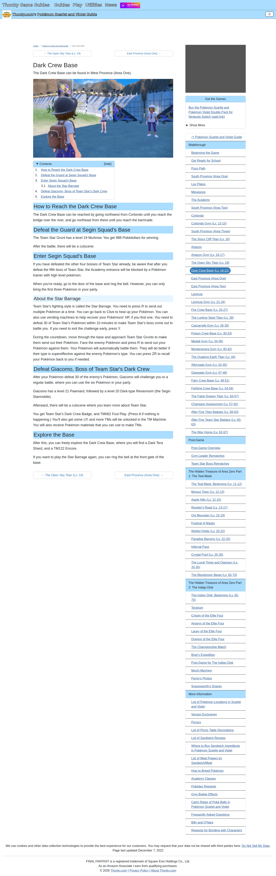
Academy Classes (203, 778)
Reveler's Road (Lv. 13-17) (209, 507)
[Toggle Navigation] (269, 14)
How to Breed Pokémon (207, 770)
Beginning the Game (205, 152)
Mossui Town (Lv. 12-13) (207, 491)
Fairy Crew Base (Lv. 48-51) (210, 380)
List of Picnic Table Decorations (212, 730)
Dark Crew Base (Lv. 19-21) (210, 270)
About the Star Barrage (63, 186)
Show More (197, 125)
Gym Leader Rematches (207, 455)
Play (77, 4)
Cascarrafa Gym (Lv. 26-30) (210, 325)
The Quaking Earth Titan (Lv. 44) (213, 357)
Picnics (196, 722)
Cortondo (197, 215)
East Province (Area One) (208, 278)
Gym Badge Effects (204, 794)
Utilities (93, 4)
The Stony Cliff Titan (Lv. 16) (210, 239)
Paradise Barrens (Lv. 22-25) (210, 539)
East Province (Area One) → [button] (144, 53)
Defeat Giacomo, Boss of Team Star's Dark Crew (74, 191)
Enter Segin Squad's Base (59, 180)
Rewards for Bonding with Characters (216, 830)
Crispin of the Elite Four (207, 615)
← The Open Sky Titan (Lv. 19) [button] (62, 53)
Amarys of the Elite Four (207, 623)
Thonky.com (23, 14)
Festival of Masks (203, 523)
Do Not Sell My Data (255, 845)
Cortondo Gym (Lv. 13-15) (209, 223)
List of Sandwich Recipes (208, 738)
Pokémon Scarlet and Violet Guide (67, 14)
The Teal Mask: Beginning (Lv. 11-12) (216, 484)
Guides (62, 4)
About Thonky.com (163, 870)
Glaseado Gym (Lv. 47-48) (209, 372)
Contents (75, 164)
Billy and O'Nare (202, 822)
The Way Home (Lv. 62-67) (209, 432)
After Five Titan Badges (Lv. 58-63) (215, 412)
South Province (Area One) (209, 176)
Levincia (197, 294)
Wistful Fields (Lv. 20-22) (208, 531)
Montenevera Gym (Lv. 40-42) (211, 349)
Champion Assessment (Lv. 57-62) (214, 404)
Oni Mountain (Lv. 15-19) (208, 515)
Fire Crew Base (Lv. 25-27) (209, 309)
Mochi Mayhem (201, 670)
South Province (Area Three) (210, 231)
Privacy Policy (139, 870)
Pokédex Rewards (203, 786)
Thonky (26, 4)
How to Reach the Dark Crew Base (64, 169)
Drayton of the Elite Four (207, 639)
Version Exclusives (204, 714)
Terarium (197, 607)
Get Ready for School (206, 160)
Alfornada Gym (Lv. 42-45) (209, 364)
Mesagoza (198, 192)
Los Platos (198, 184)
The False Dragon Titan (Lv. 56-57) (215, 396)
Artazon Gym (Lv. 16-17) (208, 254)
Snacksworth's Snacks (206, 686)
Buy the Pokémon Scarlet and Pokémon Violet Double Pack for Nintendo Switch (211, 112)
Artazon (196, 247)
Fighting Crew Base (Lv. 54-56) (212, 388)
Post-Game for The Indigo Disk (212, 662)
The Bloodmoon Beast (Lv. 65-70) (214, 575)
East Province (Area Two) (208, 286)
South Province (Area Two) (209, 207)
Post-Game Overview (205, 448)
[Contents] (74, 180)
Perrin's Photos (201, 678)
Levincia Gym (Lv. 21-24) (208, 302)
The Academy (200, 200)
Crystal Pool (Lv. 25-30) (207, 554)
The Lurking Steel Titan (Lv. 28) (212, 317)
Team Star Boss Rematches (210, 463)
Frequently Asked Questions (210, 814)
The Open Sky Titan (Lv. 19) (210, 262)
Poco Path (198, 168)
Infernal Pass (200, 546)
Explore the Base (52, 196)
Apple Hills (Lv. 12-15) (206, 499)
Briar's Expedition (203, 654)
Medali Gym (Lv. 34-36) (207, 341)
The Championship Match (208, 647)
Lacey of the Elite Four (206, 631)
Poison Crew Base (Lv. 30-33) (211, 333)
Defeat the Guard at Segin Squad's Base (68, 175)
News (111, 4)
